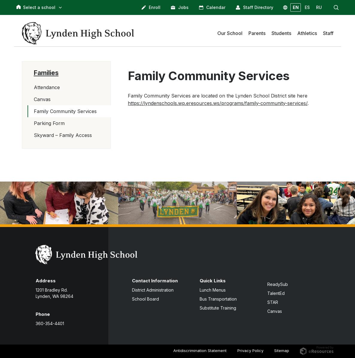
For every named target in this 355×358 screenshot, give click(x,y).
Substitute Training (218, 307)
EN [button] (296, 7)
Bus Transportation (218, 298)
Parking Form (49, 123)
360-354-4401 (50, 323)
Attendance (47, 87)
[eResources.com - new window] (316, 350)
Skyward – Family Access (63, 135)
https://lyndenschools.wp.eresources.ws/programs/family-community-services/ (217, 103)
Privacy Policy (250, 350)
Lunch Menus (213, 290)
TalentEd (276, 293)
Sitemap (281, 350)
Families (46, 73)
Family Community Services (65, 111)
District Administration (153, 290)
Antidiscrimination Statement (200, 350)
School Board (145, 298)
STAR (272, 302)
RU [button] (319, 7)
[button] (336, 7)
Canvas (42, 99)
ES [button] (307, 7)
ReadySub (277, 284)
